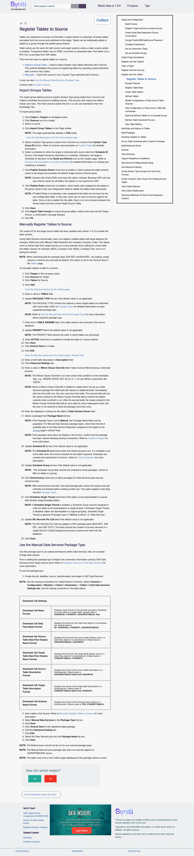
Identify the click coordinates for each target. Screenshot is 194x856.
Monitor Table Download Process (140, 120)
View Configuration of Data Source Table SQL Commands (145, 110)
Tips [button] (147, 5)
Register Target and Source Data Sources (143, 28)
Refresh (124, 150)
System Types (86, 145)
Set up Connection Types (136, 49)
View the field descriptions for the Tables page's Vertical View (54, 355)
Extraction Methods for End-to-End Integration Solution (142, 197)
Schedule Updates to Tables (133, 137)
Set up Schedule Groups (136, 53)
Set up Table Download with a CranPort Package (143, 141)
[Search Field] (59, 6)
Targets (36, 430)
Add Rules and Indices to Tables (135, 128)
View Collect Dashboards (132, 191)
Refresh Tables (131, 96)
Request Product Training (35, 827)
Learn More (81, 830)
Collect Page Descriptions (132, 57)
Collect (102, 20)
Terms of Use (134, 851)
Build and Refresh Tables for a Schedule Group (146, 116)
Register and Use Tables (132, 74)
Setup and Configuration (132, 20)
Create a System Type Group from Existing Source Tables (143, 180)
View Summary (128, 154)
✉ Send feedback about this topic (40, 794)
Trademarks (77, 851)
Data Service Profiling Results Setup (137, 163)
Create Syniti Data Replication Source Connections (141, 34)
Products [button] (132, 5)
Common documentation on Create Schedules (47, 162)
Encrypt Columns (41, 85)
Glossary (27, 837)
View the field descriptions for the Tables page (47, 289)
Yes (35, 778)
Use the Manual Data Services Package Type (57, 80)
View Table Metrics (133, 124)
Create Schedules (85, 457)
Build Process (131, 24)
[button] (74, 6)
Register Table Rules (134, 88)
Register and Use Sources (132, 70)
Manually (29, 75)
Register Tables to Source (141, 79)
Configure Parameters (135, 44)
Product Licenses (31, 842)
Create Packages (96, 438)
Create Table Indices (134, 92)
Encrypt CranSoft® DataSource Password (144, 40)
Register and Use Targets (132, 62)
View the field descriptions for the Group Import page (51, 137)
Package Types (65, 306)
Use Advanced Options (131, 167)
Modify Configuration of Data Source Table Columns (144, 102)
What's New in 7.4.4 (109, 5)
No (50, 778)
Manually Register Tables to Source (76, 713)
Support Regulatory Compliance (135, 158)
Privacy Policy (22, 851)
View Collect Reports (130, 186)
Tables (34, 263)
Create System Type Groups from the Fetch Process (140, 173)
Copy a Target (127, 66)
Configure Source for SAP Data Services (82, 563)
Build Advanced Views (131, 146)
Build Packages (128, 133)
